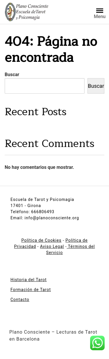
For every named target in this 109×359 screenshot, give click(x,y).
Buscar (12, 74)
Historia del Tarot (28, 279)
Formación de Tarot (30, 289)
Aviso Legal (52, 246)
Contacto (19, 299)
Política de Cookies (41, 240)
